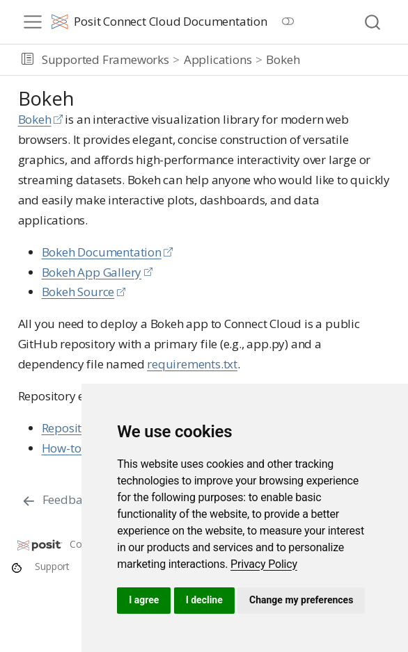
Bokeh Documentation (102, 252)
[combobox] (373, 22)
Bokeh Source (78, 292)
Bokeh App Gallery (92, 272)
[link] (263, 564)
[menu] (33, 22)
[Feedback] (57, 500)
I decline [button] (204, 599)
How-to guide (79, 448)
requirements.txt (192, 364)
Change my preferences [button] (301, 599)
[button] (27, 59)
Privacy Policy (263, 564)
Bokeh (282, 59)
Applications (218, 59)
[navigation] (351, 59)
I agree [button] (144, 599)
